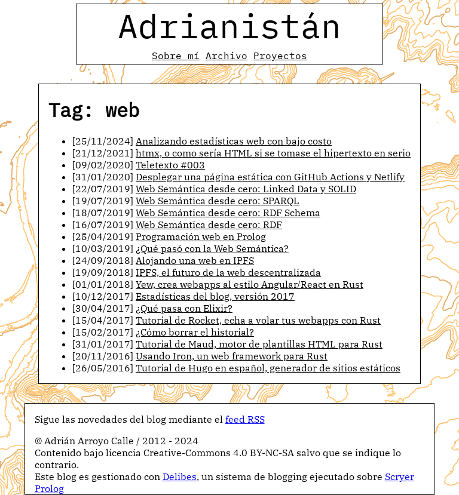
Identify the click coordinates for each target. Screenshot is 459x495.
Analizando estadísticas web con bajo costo (234, 141)
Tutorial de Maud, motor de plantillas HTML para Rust (259, 344)
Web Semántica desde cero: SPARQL (217, 201)
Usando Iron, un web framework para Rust (232, 356)
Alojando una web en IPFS (195, 260)
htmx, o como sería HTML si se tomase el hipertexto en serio (273, 153)
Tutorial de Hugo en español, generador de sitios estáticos (268, 368)
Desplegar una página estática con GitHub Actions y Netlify (270, 177)
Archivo (226, 56)
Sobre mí (176, 56)
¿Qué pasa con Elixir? (184, 308)
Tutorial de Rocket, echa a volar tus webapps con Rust (258, 320)
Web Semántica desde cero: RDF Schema (228, 213)
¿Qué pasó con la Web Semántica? (212, 248)
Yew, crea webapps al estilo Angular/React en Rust (249, 284)
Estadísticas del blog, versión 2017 (215, 296)
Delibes (180, 476)
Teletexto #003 (170, 165)
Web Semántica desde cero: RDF (209, 224)
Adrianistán (229, 25)
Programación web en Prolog (201, 236)
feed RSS (245, 419)
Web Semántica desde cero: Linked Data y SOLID (246, 189)
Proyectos (280, 56)
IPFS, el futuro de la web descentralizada (228, 272)
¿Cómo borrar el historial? (195, 332)
